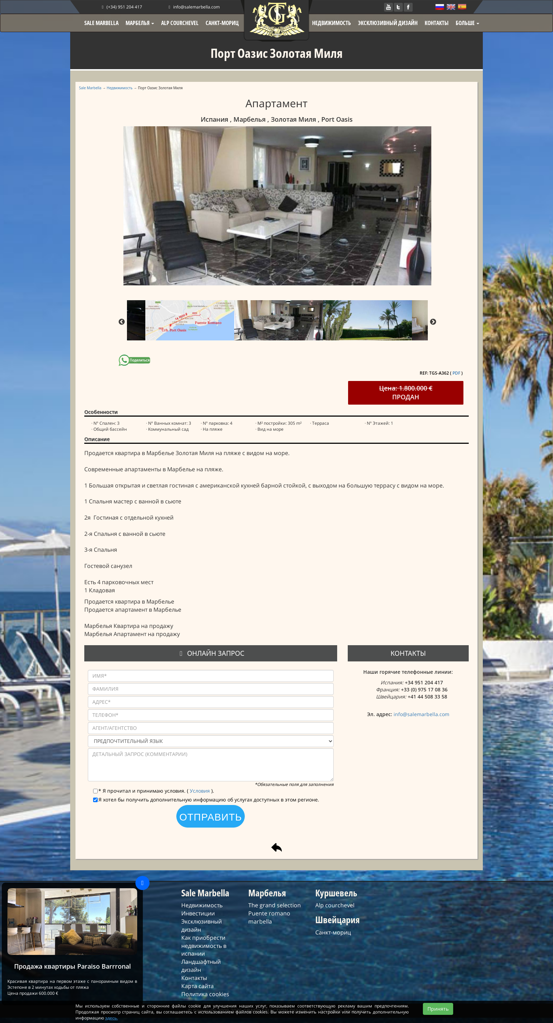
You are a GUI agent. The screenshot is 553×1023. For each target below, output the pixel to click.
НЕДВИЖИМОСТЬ (331, 23)
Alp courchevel (334, 905)
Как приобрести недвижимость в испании (203, 946)
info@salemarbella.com (193, 7)
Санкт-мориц (333, 932)
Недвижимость (120, 87)
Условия (200, 790)
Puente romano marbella (269, 917)
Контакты (194, 978)
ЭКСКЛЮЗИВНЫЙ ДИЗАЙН (388, 23)
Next (433, 322)
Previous (121, 322)
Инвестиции (198, 913)
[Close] (142, 883)
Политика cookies (205, 994)
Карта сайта (197, 986)
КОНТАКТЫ (437, 23)
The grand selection (274, 905)
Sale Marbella (90, 87)
